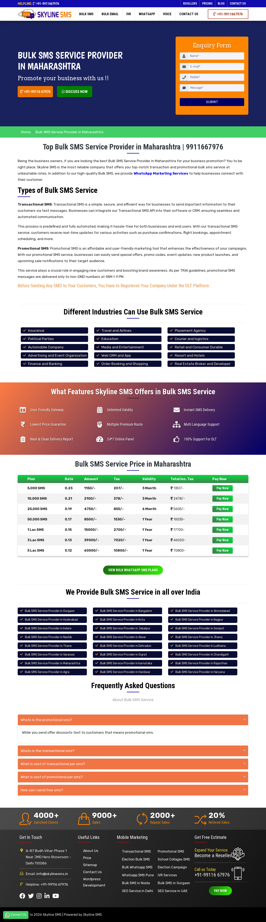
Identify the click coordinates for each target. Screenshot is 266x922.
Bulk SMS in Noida (136, 883)
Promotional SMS (171, 851)
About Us (90, 851)
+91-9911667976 (47, 4)
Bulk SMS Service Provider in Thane (48, 646)
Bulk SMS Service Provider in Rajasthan (201, 663)
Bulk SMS (86, 14)
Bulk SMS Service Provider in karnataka (126, 663)
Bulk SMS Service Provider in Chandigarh (202, 654)
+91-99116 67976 (35, 91)
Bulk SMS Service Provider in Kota (122, 619)
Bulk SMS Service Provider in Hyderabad (51, 619)
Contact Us (92, 872)
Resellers (190, 3)
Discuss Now (74, 91)
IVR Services (167, 875)
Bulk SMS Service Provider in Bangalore (126, 611)
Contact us (238, 3)
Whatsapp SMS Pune (138, 875)
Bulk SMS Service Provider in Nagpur (199, 619)
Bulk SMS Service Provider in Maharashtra (52, 663)
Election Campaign (172, 867)
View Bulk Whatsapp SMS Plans (133, 570)
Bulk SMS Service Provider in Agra (47, 672)
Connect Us (15, 915)
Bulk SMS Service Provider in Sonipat (199, 628)
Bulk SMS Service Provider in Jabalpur (125, 628)
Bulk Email (110, 14)
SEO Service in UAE (172, 891)
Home (26, 132)
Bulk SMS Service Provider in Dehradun (125, 646)
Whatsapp (147, 14)
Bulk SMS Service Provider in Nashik (48, 637)
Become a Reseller (213, 855)
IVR (128, 14)
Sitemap (90, 865)
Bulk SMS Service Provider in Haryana (200, 672)
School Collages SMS (174, 859)
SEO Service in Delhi (137, 891)
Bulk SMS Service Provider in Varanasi (50, 654)
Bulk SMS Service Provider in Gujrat (123, 654)
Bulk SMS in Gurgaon (174, 883)
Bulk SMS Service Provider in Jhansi (199, 637)
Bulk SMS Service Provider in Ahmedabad (202, 611)
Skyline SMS (92, 915)
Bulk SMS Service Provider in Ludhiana (200, 646)
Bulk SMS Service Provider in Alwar (123, 637)
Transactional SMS (136, 851)
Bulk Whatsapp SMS (137, 867)
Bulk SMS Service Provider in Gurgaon (50, 611)
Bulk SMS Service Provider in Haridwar (125, 672)
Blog (221, 3)
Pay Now (223, 488)
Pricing (207, 3)
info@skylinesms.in (52, 874)
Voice (167, 14)
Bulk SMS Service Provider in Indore (48, 628)
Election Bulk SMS (136, 859)
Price (87, 858)
